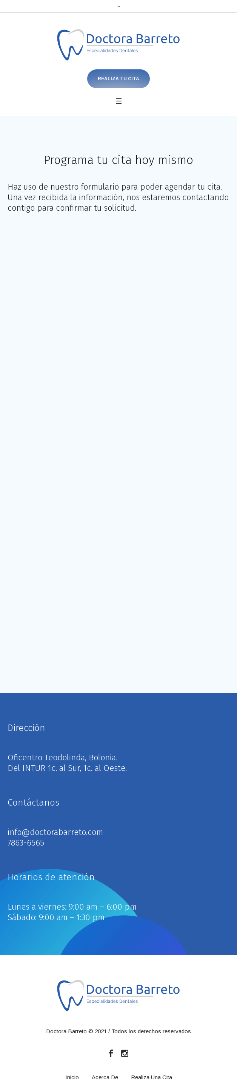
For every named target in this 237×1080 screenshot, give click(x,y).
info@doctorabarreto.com (55, 832)
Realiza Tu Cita (118, 78)
